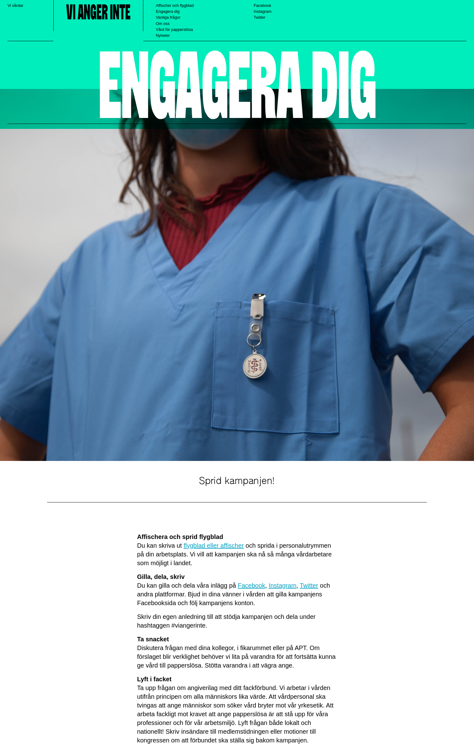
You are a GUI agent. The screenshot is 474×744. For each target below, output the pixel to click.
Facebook (262, 5)
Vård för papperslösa (174, 29)
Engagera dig (168, 11)
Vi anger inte (98, 12)
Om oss (163, 23)
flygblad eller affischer (214, 545)
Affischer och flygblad (175, 5)
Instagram (262, 11)
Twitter (259, 17)
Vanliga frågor (168, 17)
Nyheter (163, 35)
